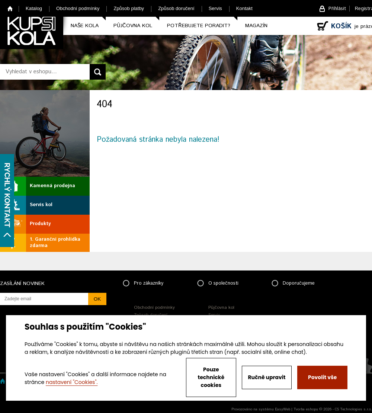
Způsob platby (128, 8)
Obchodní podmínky (77, 8)
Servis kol (41, 204)
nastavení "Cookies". (71, 382)
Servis (215, 8)
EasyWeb (282, 409)
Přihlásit (337, 8)
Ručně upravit (266, 377)
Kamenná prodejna (52, 185)
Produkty (40, 223)
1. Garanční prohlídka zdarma (55, 242)
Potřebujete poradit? (198, 25)
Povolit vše (322, 377)
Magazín (256, 25)
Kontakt (244, 8)
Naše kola (85, 25)
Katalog (34, 8)
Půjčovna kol (132, 25)
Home (10, 8)
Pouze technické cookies (211, 377)
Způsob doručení (176, 8)
